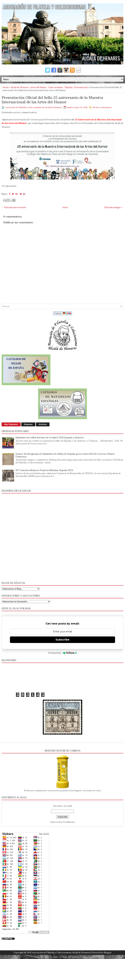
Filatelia (69, 87)
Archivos (43, 424)
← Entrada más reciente (14, 207)
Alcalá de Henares (20, 87)
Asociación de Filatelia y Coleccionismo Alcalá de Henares (61, 952)
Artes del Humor (38, 87)
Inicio (65, 207)
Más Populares (11, 424)
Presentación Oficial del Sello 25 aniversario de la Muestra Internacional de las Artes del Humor (52, 99)
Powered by (62, 652)
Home (6, 87)
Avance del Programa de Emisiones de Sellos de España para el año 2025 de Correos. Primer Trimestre (65, 455)
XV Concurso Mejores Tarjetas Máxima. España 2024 (44, 470)
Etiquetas (28, 424)
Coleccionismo (55, 87)
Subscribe (62, 639)
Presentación (81, 87)
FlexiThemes (48, 957)
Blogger (108, 952)
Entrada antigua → (113, 207)
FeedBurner (69, 822)
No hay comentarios (102, 107)
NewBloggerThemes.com (80, 957)
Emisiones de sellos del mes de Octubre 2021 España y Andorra (49, 437)
